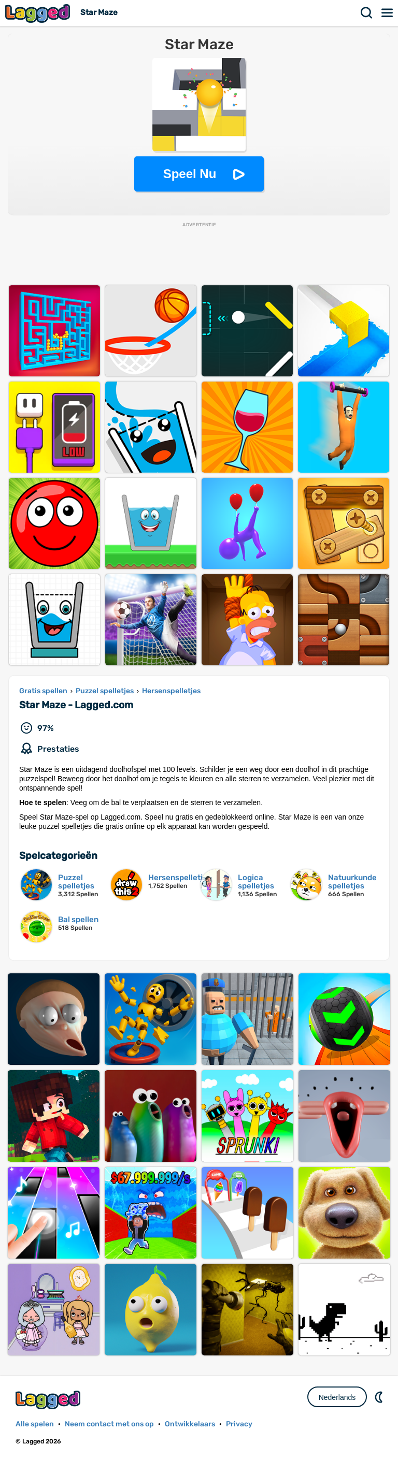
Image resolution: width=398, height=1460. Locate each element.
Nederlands (337, 1397)
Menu (387, 13)
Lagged (39, 13)
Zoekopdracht (367, 13)
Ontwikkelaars (190, 1424)
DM (379, 1396)
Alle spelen (35, 1424)
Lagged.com (49, 1399)
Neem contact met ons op (109, 1424)
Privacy (239, 1424)
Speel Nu (190, 174)
